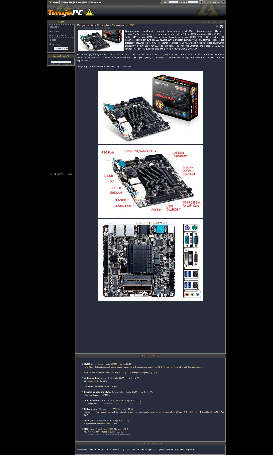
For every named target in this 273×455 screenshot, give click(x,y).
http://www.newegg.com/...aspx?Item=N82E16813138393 (107, 435)
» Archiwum (54, 31)
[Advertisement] (162, 12)
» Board (52, 40)
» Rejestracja (55, 44)
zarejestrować (125, 449)
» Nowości (54, 26)
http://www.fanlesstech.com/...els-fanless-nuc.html (120, 404)
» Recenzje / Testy (57, 35)
